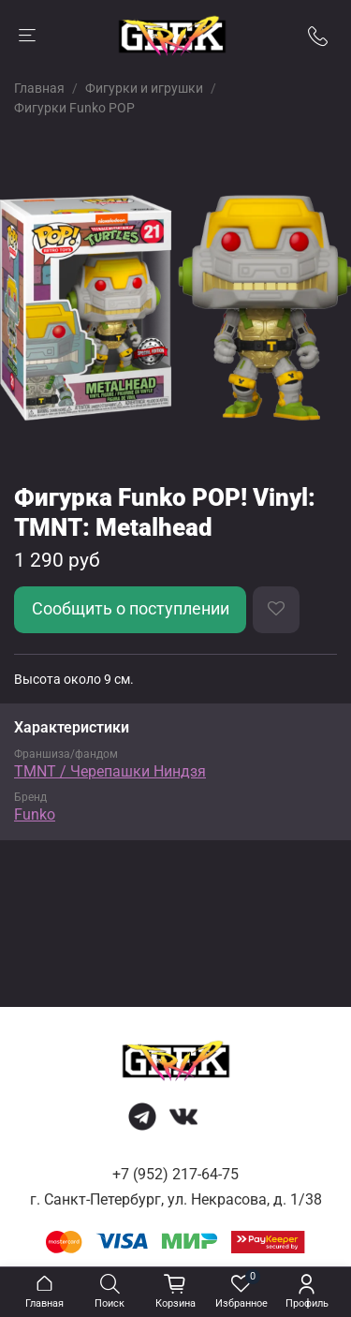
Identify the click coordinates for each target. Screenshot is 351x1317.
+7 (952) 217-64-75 (175, 1174)
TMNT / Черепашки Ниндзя (110, 771)
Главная (39, 88)
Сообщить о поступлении (130, 608)
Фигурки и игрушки (144, 88)
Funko (34, 814)
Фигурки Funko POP (74, 107)
